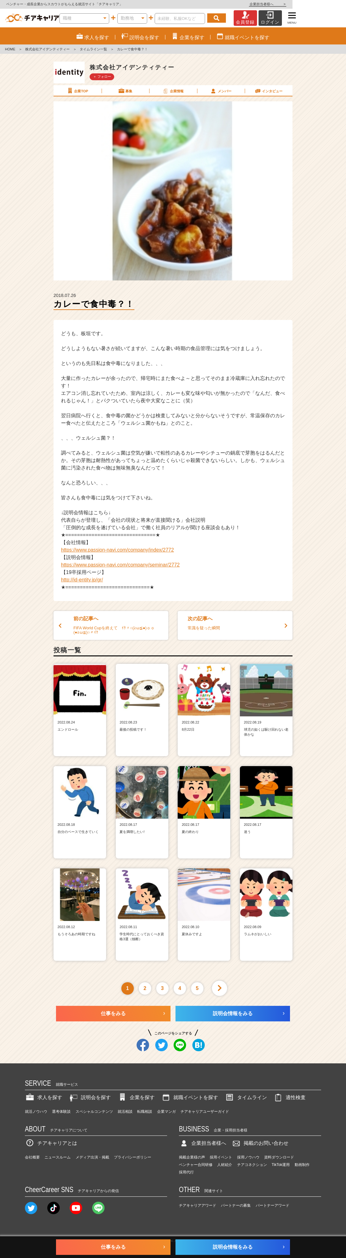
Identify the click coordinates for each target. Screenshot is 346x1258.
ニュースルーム (57, 1157)
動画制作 (302, 1165)
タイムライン (246, 1097)
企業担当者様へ (321, 4)
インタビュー (268, 91)
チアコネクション (252, 1165)
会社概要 (32, 1157)
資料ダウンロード (279, 1157)
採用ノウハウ (248, 1157)
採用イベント (221, 1157)
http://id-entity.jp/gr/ (82, 579)
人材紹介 (224, 1165)
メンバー (220, 91)
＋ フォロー (102, 76)
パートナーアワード (272, 1205)
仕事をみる (113, 1013)
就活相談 (125, 1111)
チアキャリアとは (51, 1143)
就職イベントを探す (189, 1097)
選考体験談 (61, 1111)
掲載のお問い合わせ (259, 1143)
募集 (125, 91)
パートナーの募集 (236, 1205)
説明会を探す (89, 1097)
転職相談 (144, 1111)
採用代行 (186, 1172)
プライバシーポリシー (132, 1157)
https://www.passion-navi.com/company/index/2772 (117, 550)
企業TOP (77, 91)
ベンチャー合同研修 (196, 1165)
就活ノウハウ (36, 1111)
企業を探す (136, 1097)
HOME (10, 49)
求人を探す (43, 1097)
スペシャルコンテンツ (94, 1111)
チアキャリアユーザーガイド (204, 1111)
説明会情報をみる (233, 1013)
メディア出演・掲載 (92, 1157)
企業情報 (173, 91)
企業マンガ (166, 1111)
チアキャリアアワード (197, 1205)
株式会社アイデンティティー (47, 49)
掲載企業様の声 (192, 1157)
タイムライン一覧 (93, 49)
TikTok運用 (281, 1165)
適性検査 (289, 1097)
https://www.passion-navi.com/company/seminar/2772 (120, 564)
